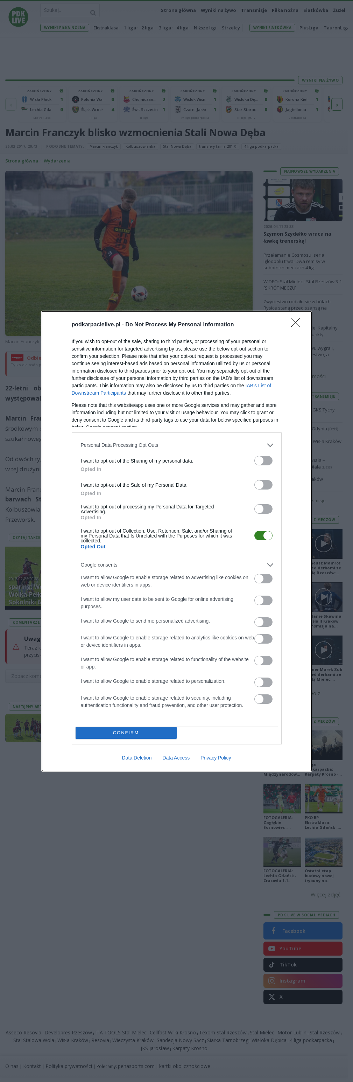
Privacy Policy (215, 758)
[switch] (263, 460)
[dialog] (176, 541)
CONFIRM (126, 732)
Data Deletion (137, 758)
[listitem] (177, 445)
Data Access (176, 758)
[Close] (297, 325)
